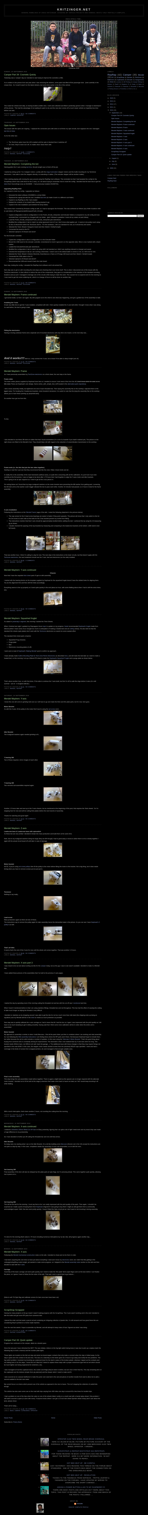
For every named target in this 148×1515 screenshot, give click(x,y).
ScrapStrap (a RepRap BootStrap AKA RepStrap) (81, 1451)
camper (43, 966)
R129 (130, 88)
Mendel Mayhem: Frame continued (20, 294)
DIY (112, 77)
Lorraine (118, 82)
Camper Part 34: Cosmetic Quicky (20, 74)
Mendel (13, 153)
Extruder (130, 80)
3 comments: (30, 560)
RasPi (117, 84)
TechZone (26, 153)
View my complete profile (79, 1507)
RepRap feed (112, 181)
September (115, 113)
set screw (52, 709)
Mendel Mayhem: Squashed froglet (20, 618)
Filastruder (117, 86)
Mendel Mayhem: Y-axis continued (20, 570)
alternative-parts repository (76, 384)
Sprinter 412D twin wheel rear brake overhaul (81, 1439)
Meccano (64, 1144)
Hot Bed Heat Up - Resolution (81, 1475)
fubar (13, 131)
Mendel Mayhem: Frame (15, 371)
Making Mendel (31, 651)
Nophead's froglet (85, 626)
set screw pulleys (24, 866)
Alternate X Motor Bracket (71, 1039)
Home (53, 1418)
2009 (112, 168)
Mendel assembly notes (72, 1262)
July (113, 161)
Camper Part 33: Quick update (18, 1340)
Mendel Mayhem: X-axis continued (20, 1126)
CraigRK (80, 1503)
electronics (65, 1260)
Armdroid (110, 86)
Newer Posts (8, 1418)
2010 (112, 110)
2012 (112, 104)
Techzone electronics (11, 557)
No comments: (31, 113)
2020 (112, 98)
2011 (112, 107)
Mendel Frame (31, 512)
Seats (134, 84)
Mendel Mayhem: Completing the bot (21, 164)
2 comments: (30, 152)
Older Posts (98, 1418)
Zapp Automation (52, 172)
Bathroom (111, 80)
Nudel (66, 626)
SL (134, 88)
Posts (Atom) (17, 1422)
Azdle (20, 656)
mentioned (76, 1003)
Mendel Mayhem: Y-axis (15, 698)
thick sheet (27, 575)
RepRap (19, 153)
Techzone (43, 631)
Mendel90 (133, 86)
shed (32, 1017)
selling (72, 629)
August (114, 158)
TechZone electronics (35, 374)
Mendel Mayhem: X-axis (15, 1252)
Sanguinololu (139, 80)
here (66, 656)
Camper (13, 115)
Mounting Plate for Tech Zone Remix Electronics (39, 656)
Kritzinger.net (74, 9)
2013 (112, 101)
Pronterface (123, 88)
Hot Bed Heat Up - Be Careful (81, 1463)
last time (7, 131)
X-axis (22, 1264)
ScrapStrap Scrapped (14, 1310)
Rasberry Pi (125, 84)
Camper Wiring (137, 82)
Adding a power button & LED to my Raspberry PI (81, 1487)
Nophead (21, 651)
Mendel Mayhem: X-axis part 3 (18, 963)
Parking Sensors (113, 88)
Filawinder (125, 86)
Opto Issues (9, 125)
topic (44, 626)
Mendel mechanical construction (24, 1255)
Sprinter (20, 115)
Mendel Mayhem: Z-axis (15, 828)
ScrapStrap (20, 1332)
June (113, 164)
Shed (111, 82)
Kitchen (110, 84)
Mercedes (141, 86)
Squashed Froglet (63, 658)
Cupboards (25, 1410)
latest (6, 184)
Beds (12, 1410)
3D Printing (127, 82)
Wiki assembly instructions (27, 1037)
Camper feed (112, 178)
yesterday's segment (19, 621)
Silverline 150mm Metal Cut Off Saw (24, 1129)
